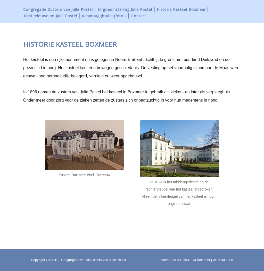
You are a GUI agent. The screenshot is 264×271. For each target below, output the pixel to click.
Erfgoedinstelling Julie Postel (124, 9)
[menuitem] (60, 9)
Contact (138, 15)
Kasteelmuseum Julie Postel (50, 15)
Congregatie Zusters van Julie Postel (58, 9)
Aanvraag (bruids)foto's (104, 15)
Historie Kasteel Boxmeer (181, 9)
